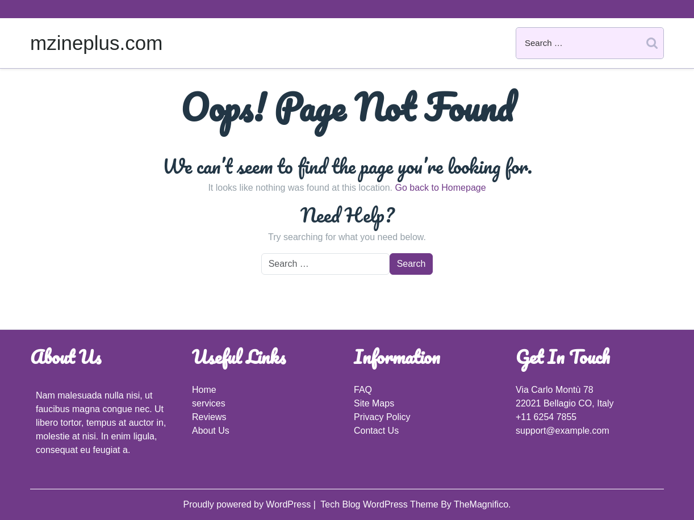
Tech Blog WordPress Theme (380, 504)
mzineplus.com (96, 43)
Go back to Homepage (440, 187)
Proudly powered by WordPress (248, 504)
